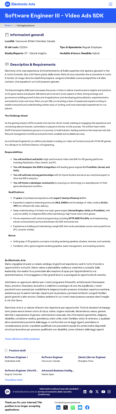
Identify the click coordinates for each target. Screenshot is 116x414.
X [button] (65, 407)
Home (8, 25)
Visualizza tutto (14, 379)
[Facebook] (91, 391)
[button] (110, 4)
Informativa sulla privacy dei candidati (59, 388)
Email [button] (80, 407)
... (14, 25)
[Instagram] (109, 391)
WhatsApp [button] (72, 407)
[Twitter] (97, 391)
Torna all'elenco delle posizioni (22, 338)
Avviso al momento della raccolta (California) (55, 393)
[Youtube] (103, 391)
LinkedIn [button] (58, 407)
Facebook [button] (87, 407)
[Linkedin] (85, 391)
